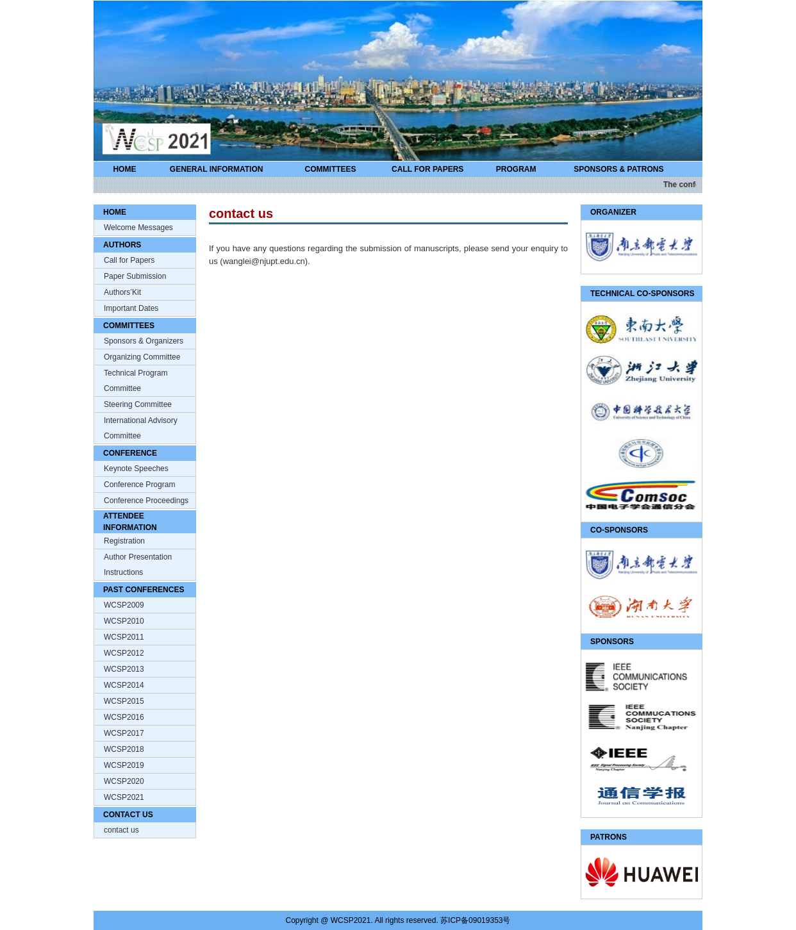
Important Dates (131, 308)
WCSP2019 (124, 765)
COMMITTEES (330, 169)
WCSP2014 (124, 685)
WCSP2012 (124, 653)
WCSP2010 (124, 621)
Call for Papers (129, 260)
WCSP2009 (124, 605)
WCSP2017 (124, 733)
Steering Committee (138, 404)
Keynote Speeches (136, 468)
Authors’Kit (122, 292)
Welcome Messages (138, 227)
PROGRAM (516, 169)
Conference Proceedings (146, 500)
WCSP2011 (124, 637)
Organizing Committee (142, 357)
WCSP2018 (124, 749)
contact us (121, 830)
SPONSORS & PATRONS (618, 169)
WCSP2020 (124, 781)
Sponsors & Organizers (143, 340)
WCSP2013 (124, 669)
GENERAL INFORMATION (216, 169)
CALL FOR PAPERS (427, 169)
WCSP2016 (124, 717)
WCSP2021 (124, 797)
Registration (124, 540)
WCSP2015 (124, 701)
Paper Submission (135, 276)
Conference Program (139, 484)
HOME (124, 169)
